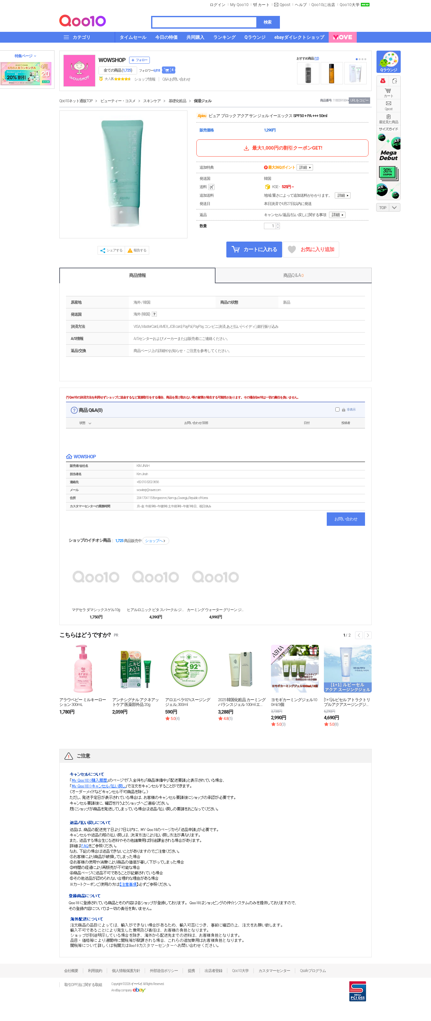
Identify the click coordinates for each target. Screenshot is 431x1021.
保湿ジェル (202, 101)
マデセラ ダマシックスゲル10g (96, 610)
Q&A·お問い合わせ (176, 79)
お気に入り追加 (311, 250)
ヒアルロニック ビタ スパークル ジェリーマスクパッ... (155, 610)
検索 (267, 22)
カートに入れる (254, 249)
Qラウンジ (388, 70)
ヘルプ (301, 5)
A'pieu (202, 116)
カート (388, 96)
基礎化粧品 (177, 101)
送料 (208, 187)
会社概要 (71, 970)
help (154, 314)
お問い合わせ (345, 519)
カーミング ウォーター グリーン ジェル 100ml (215, 610)
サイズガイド (388, 128)
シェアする (114, 250)
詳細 (303, 167)
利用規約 (95, 970)
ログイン (218, 5)
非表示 (351, 409)
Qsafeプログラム (313, 970)
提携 (191, 970)
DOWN (394, 207)
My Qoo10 (239, 5)
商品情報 (137, 275)
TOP (382, 208)
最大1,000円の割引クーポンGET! (282, 148)
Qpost (285, 5)
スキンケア (152, 101)
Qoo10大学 (350, 5)
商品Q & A (293, 275)
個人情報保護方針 (126, 970)
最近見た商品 (388, 122)
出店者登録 (213, 970)
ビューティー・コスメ (117, 101)
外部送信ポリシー (164, 970)
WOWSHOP (112, 60)
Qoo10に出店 (323, 5)
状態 (82, 423)
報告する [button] (140, 250)
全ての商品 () (118, 70)
